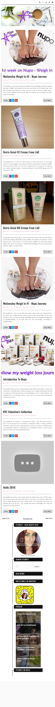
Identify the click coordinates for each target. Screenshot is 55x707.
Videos (24, 517)
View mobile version (27, 545)
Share (6, 105)
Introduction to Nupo (15, 401)
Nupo (24, 84)
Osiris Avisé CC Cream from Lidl (21, 161)
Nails (26, 437)
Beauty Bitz (21, 164)
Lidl (25, 164)
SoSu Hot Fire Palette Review (26, 651)
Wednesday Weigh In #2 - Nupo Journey (25, 81)
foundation (27, 244)
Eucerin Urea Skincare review (26, 639)
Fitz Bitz (20, 84)
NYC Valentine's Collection (17, 433)
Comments (31, 84)
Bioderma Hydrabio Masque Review (26, 685)
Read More (47, 105)
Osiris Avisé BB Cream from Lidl (21, 241)
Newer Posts (6, 544)
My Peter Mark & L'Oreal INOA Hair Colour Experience (28, 663)
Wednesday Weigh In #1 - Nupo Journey (24, 321)
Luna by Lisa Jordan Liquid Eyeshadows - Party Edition (26, 674)
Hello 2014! (9, 513)
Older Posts (49, 544)
